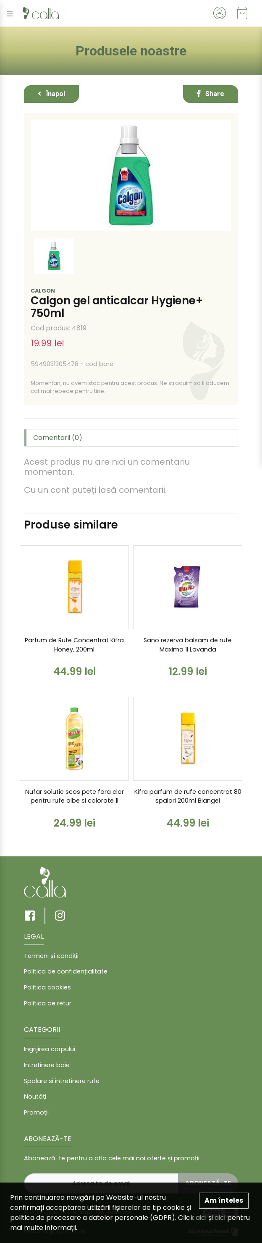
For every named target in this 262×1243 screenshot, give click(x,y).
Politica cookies (47, 987)
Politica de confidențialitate (65, 971)
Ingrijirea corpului (49, 1049)
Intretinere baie (47, 1065)
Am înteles (223, 1200)
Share (210, 94)
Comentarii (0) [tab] (57, 437)
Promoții (36, 1112)
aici (201, 1217)
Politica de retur (47, 1003)
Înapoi (51, 94)
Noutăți (35, 1096)
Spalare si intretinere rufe (62, 1081)
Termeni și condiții (51, 956)
